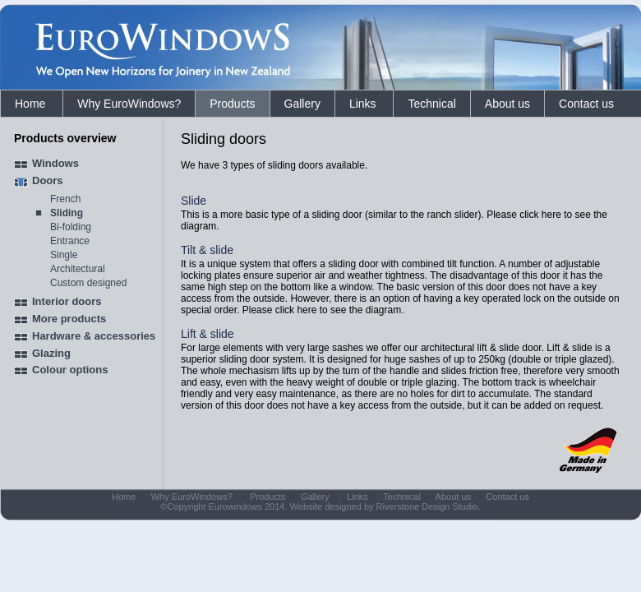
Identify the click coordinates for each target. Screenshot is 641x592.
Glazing (51, 353)
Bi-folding (70, 227)
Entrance (70, 241)
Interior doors (67, 301)
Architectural (77, 269)
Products (232, 103)
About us (507, 103)
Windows (55, 163)
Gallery (302, 103)
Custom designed (88, 283)
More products (69, 318)
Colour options (70, 369)
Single (63, 255)
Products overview (65, 138)
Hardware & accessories (93, 336)
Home (31, 103)
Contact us (586, 103)
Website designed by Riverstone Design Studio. (385, 506)
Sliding (66, 213)
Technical (431, 103)
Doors (47, 180)
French (65, 199)
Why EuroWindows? (129, 103)
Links (364, 103)
